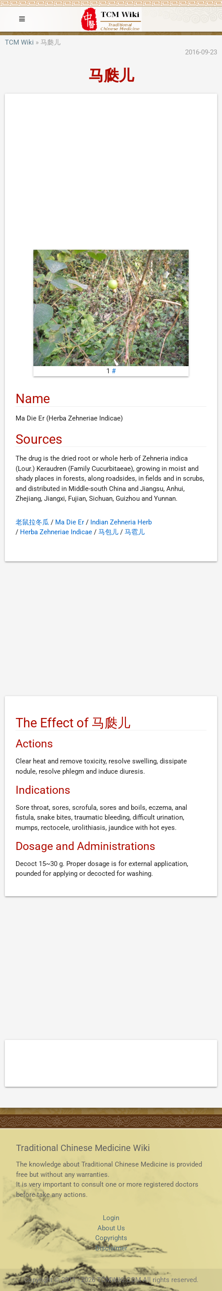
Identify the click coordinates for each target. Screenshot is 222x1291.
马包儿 (108, 532)
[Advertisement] (111, 173)
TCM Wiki (19, 42)
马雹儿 (135, 532)
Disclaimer (111, 1248)
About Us (111, 1228)
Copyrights (111, 1238)
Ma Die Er (69, 522)
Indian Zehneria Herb (121, 522)
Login (111, 1218)
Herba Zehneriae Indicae (56, 532)
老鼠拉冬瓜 (32, 522)
